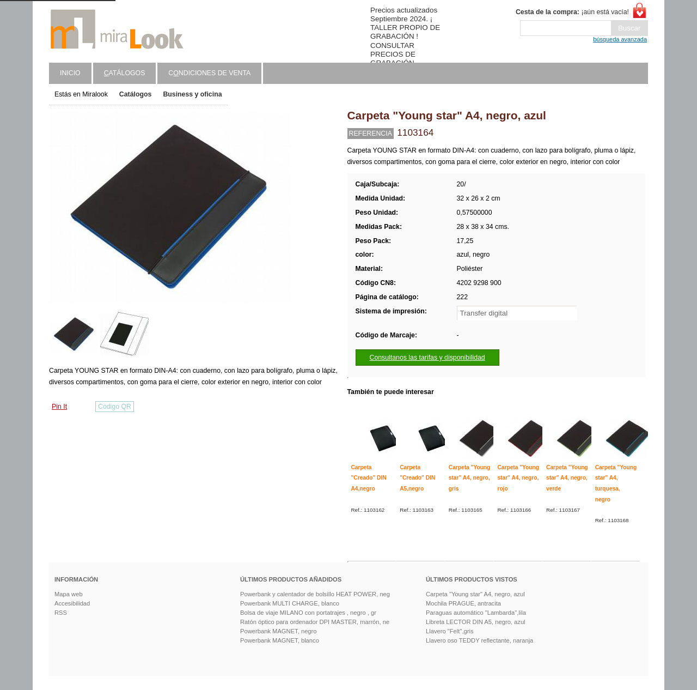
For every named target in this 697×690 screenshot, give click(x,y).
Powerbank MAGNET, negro (278, 631)
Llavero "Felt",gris (450, 631)
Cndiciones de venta (209, 73)
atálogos (124, 73)
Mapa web (68, 594)
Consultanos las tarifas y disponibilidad (427, 357)
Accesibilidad (72, 603)
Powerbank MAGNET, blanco (279, 640)
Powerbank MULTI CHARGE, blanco (289, 603)
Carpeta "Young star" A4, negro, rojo (518, 478)
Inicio (70, 73)
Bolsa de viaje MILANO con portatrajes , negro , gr (308, 612)
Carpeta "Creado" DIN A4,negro (369, 478)
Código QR (114, 406)
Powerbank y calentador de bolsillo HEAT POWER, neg (315, 594)
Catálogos (135, 94)
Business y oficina (192, 94)
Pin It (59, 406)
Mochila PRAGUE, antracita (463, 603)
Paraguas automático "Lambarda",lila (476, 612)
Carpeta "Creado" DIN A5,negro (417, 478)
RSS (60, 612)
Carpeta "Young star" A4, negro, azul (475, 594)
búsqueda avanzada (620, 39)
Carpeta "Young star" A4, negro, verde (567, 478)
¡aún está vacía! (572, 12)
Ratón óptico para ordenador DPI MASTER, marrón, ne (314, 622)
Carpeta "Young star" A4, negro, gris (470, 478)
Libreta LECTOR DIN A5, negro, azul (475, 622)
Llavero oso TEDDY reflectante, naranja (479, 640)
